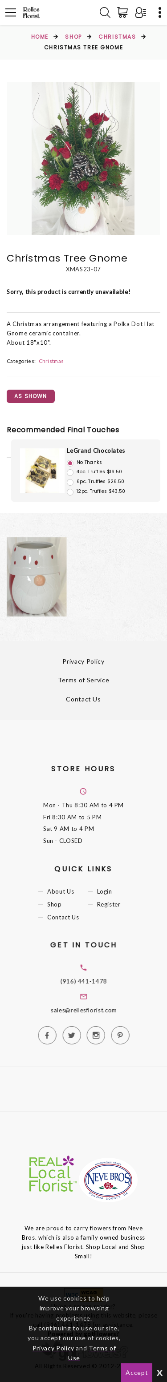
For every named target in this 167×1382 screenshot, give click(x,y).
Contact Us (83, 699)
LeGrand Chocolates (96, 450)
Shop (73, 36)
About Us (69, 891)
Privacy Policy (83, 661)
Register (117, 904)
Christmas (117, 36)
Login (112, 891)
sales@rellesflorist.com (97, 1010)
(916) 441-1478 (97, 981)
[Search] (105, 12)
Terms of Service (83, 680)
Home (40, 36)
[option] (83, 158)
